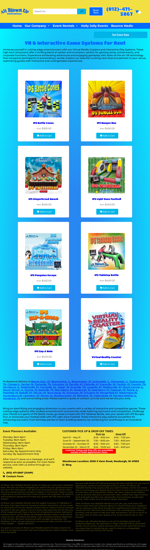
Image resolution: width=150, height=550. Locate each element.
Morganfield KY (109, 392)
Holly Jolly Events (94, 26)
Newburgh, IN (82, 390)
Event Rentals (65, 26)
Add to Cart (44, 135)
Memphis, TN (84, 395)
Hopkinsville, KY (29, 387)
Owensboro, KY (100, 390)
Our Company (37, 26)
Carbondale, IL (100, 381)
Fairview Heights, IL (124, 395)
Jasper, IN (63, 387)
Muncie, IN (31, 390)
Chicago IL (13, 384)
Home (17, 26)
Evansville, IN (107, 384)
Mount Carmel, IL (133, 387)
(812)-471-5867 (119, 11)
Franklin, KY (123, 384)
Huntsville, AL (48, 387)
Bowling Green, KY (65, 395)
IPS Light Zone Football (106, 199)
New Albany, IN (64, 390)
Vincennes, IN (74, 392)
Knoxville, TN (77, 387)
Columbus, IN (60, 384)
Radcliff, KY (25, 392)
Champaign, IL (119, 381)
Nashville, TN (45, 390)
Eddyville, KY (91, 384)
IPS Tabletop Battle (107, 275)
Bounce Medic (122, 26)
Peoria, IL (132, 390)
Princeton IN (91, 392)
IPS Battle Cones (43, 122)
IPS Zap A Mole (43, 351)
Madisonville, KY (112, 387)
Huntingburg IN (12, 395)
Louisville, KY (94, 387)
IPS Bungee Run (106, 122)
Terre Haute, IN (56, 392)
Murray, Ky (47, 395)
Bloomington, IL (60, 381)
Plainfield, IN (10, 392)
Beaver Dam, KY (40, 381)
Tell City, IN (39, 392)
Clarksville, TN (43, 384)
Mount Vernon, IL (13, 390)
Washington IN (128, 392)
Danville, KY (76, 384)
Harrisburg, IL (11, 387)
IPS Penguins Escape (43, 275)
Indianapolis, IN (103, 395)
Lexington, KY (31, 395)
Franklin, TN (138, 384)
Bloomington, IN (81, 381)
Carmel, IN (27, 384)
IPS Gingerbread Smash (43, 199)
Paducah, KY (118, 390)
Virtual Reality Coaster (106, 357)
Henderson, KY (11, 398)
